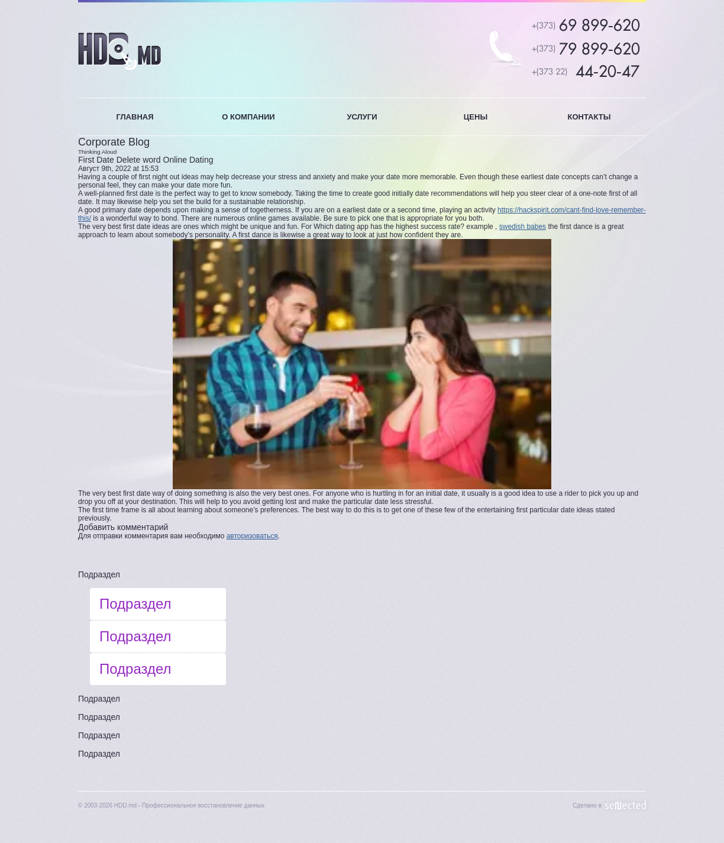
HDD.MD (119, 51)
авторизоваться (252, 536)
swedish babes (522, 226)
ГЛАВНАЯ (134, 116)
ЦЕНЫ (475, 116)
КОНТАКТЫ (589, 116)
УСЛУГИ (362, 116)
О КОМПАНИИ (248, 116)
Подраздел (99, 574)
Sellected (626, 805)
